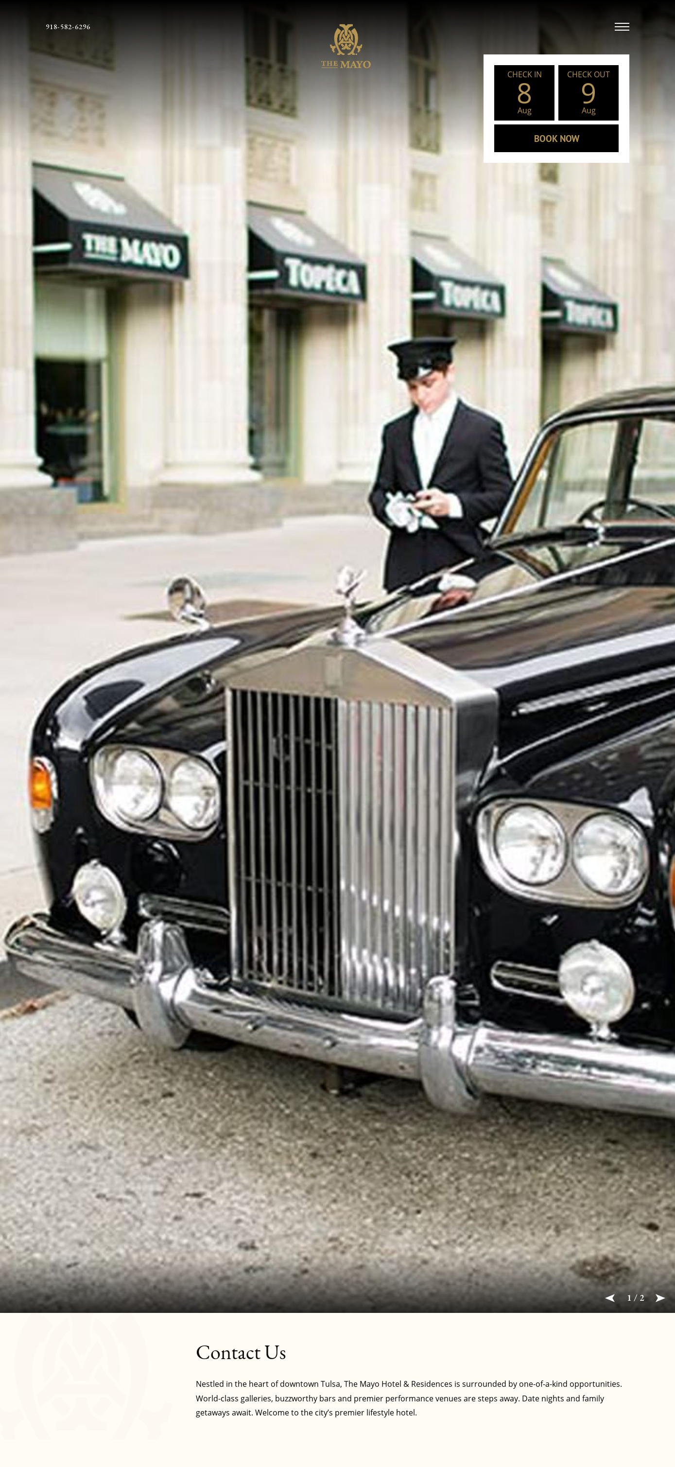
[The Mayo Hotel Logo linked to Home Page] (337, 46)
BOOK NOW (556, 138)
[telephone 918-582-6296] (68, 27)
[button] (610, 1298)
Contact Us (241, 1352)
